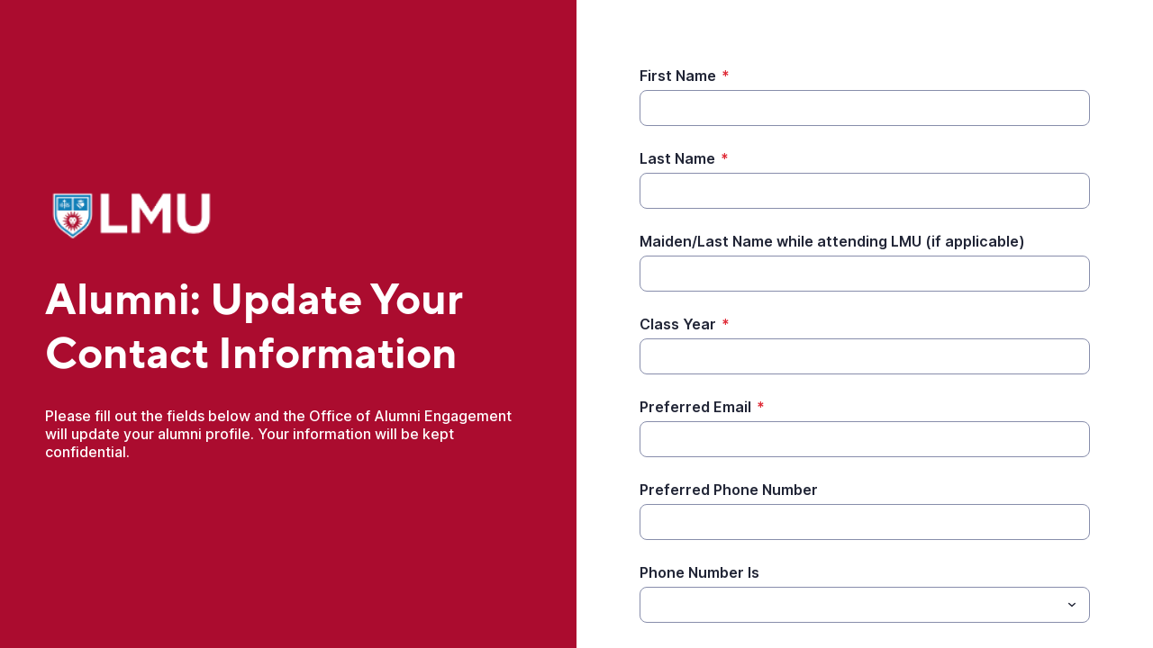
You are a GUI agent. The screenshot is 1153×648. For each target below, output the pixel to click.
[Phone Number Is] (850, 605)
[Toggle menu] (1072, 604)
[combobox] (865, 605)
